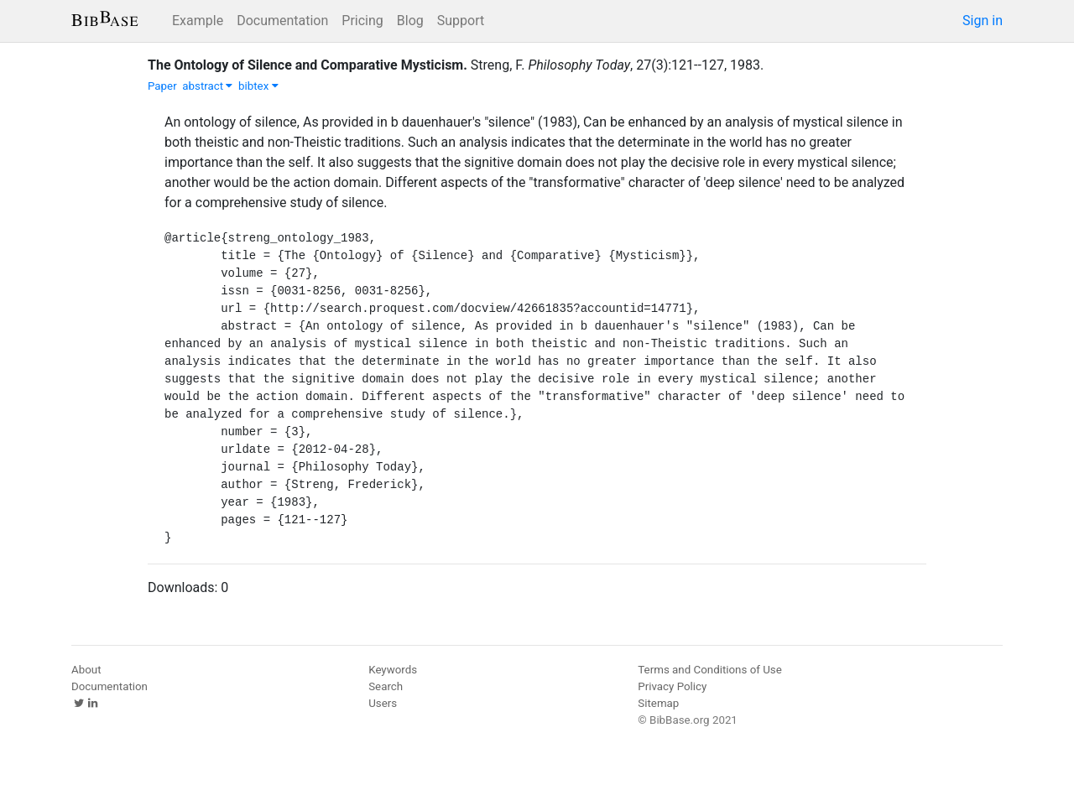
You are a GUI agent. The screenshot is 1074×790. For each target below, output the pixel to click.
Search (385, 686)
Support (460, 21)
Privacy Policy (672, 686)
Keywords (392, 669)
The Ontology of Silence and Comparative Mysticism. (307, 65)
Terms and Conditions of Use (709, 669)
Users (382, 703)
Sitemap (658, 703)
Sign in (982, 21)
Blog (410, 21)
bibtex (258, 86)
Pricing (362, 21)
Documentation (282, 21)
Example (197, 21)
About (86, 669)
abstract (207, 86)
